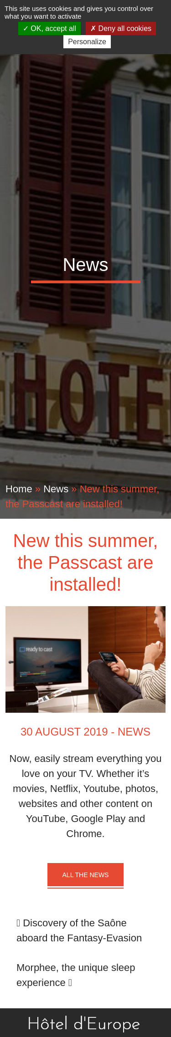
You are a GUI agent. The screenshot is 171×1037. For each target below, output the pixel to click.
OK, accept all (49, 28)
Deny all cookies (120, 28)
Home (18, 489)
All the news (85, 875)
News (55, 489)
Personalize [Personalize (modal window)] (87, 42)
